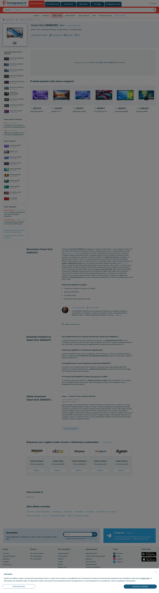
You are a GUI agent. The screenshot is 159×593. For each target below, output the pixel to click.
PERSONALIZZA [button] (18, 586)
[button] (156, 571)
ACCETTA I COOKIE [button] (140, 586)
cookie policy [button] (145, 578)
